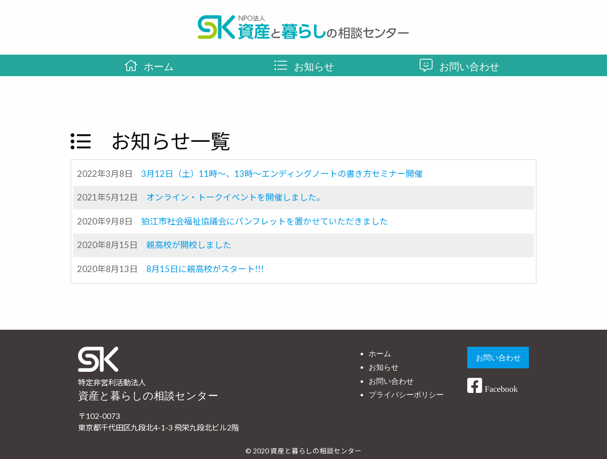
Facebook (492, 389)
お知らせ (384, 367)
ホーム (380, 353)
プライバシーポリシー (406, 394)
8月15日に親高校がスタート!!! (205, 269)
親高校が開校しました (188, 245)
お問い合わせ (391, 381)
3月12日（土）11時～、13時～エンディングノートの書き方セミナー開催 (282, 173)
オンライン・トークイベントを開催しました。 (235, 197)
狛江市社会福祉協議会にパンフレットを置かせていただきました (264, 221)
